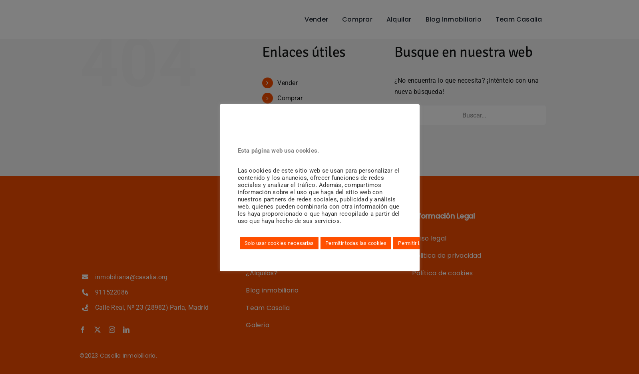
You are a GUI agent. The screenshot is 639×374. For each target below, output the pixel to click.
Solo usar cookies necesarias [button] (279, 243)
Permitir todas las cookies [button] (355, 243)
